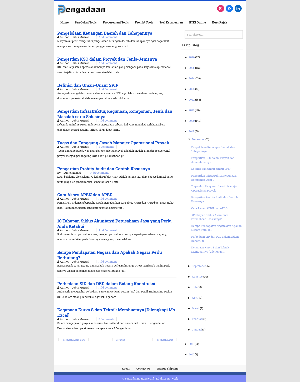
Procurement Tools (116, 22)
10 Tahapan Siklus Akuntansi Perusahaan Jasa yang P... (209, 217)
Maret (196, 308)
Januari (197, 329)
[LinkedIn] (238, 8)
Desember (198, 139)
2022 (192, 99)
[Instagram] (220, 8)
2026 (192, 57)
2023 (192, 89)
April (195, 298)
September (199, 266)
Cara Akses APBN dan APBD (84, 194)
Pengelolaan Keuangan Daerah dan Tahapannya (104, 33)
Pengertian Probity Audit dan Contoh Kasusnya (103, 168)
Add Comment (108, 37)
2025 (192, 68)
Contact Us (143, 368)
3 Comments (106, 319)
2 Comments (106, 147)
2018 (192, 344)
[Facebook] (229, 8)
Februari (197, 319)
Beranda (120, 339)
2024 (192, 78)
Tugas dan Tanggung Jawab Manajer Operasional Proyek (113, 142)
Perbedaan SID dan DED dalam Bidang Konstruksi (106, 283)
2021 (192, 110)
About (126, 368)
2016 (192, 354)
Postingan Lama (164, 339)
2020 (192, 121)
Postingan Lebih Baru (73, 339)
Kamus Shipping (167, 368)
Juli (195, 287)
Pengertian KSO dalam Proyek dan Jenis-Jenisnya (107, 59)
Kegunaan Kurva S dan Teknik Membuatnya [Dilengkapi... (210, 249)
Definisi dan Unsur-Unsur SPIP (87, 85)
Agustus (197, 276)
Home (64, 22)
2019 (192, 131)
